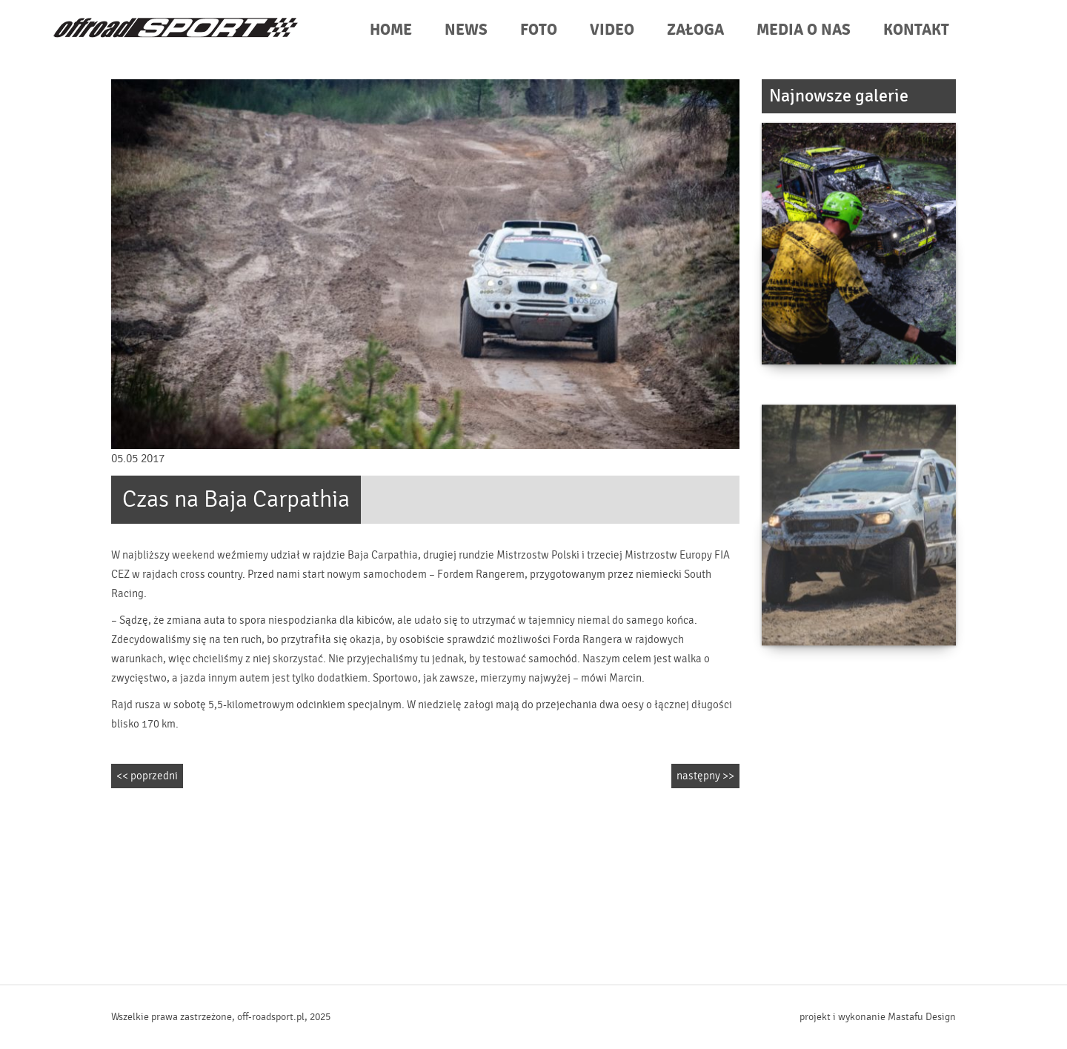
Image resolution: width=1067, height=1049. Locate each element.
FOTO (538, 30)
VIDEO (612, 30)
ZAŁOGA (695, 30)
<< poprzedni (147, 776)
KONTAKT (916, 30)
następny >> (705, 776)
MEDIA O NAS (804, 30)
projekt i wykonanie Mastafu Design (878, 1017)
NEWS (466, 30)
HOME (391, 30)
